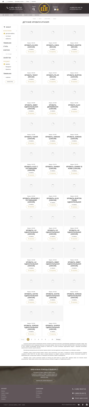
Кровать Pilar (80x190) (52, 76)
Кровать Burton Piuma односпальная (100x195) (74, 201)
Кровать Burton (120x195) (74, 76)
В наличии (3, 397)
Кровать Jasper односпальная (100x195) (53, 327)
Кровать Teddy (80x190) (31, 76)
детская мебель (10, 33)
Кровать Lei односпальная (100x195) (53, 232)
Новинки (3, 395)
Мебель (3, 391)
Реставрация (39, 393)
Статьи (27, 1)
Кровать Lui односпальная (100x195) (31, 232)
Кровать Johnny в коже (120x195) (74, 167)
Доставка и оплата (19, 1)
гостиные (8, 36)
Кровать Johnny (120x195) (53, 167)
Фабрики (3, 399)
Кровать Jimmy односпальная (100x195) (31, 107)
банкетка (8, 69)
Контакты (34, 1)
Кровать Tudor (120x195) (31, 138)
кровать (8, 64)
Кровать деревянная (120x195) (52, 107)
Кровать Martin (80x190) (74, 46)
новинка (8, 77)
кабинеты (8, 38)
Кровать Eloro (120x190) (31, 46)
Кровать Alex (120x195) (74, 106)
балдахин (8, 66)
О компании (10, 1)
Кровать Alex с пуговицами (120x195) (31, 168)
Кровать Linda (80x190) (52, 46)
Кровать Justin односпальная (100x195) (31, 295)
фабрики (37, 15)
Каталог (7, 15)
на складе (8, 54)
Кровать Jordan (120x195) (53, 138)
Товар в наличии (17, 15)
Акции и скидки (5, 393)
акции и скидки (28, 15)
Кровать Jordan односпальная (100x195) (74, 295)
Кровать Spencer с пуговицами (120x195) (31, 200)
